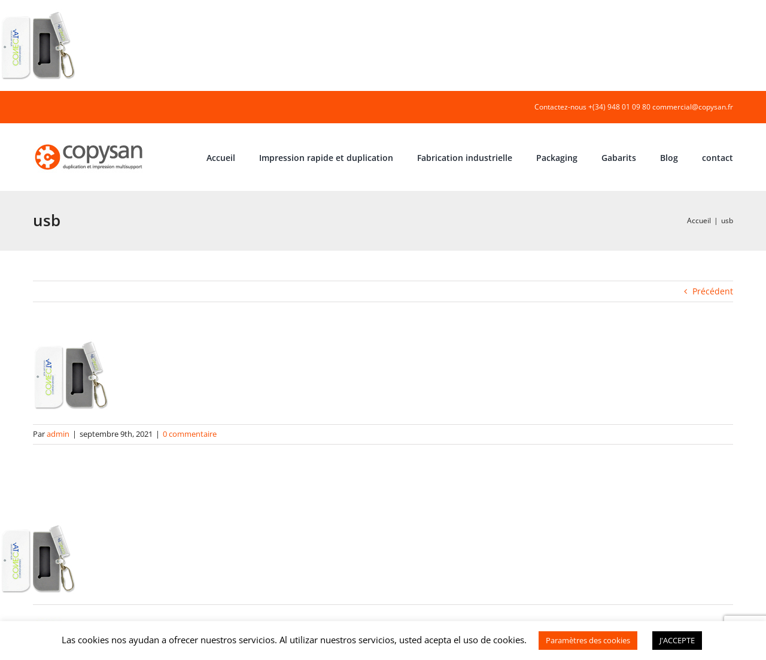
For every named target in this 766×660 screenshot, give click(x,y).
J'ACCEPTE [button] (677, 640)
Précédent (712, 291)
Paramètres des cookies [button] (588, 640)
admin (58, 433)
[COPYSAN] (90, 143)
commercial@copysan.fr (692, 107)
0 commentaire (190, 433)
